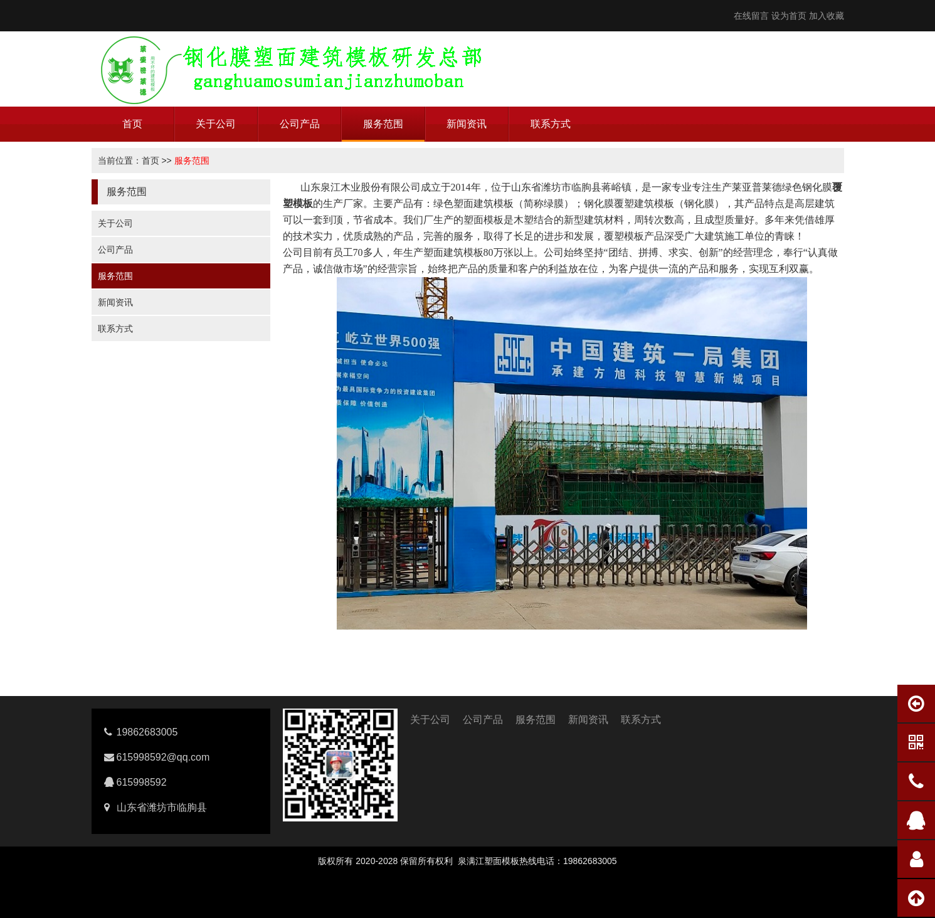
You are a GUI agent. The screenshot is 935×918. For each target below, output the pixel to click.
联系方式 (551, 124)
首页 (132, 124)
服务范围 (383, 124)
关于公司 (216, 124)
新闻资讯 (466, 124)
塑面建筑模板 (483, 203)
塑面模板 (483, 219)
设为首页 (788, 16)
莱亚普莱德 (757, 187)
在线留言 (751, 16)
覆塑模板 (624, 236)
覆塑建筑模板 (644, 203)
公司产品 (300, 124)
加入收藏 (826, 16)
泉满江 (471, 861)
